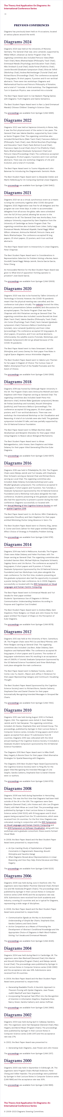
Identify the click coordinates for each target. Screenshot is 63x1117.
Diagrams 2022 (17, 120)
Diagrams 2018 (17, 382)
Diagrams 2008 (17, 788)
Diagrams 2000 (17, 1060)
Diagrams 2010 (17, 710)
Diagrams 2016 (17, 463)
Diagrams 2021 (17, 193)
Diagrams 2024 (17, 42)
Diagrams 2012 (17, 632)
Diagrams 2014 (17, 544)
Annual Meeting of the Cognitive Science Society (29, 505)
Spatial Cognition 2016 (16, 508)
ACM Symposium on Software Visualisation (26, 828)
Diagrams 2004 (17, 948)
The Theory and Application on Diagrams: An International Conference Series (27, 7)
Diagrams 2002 (17, 1015)
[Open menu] (5, 14)
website (39, 304)
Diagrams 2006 (17, 876)
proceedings (13, 113)
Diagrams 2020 (17, 288)
